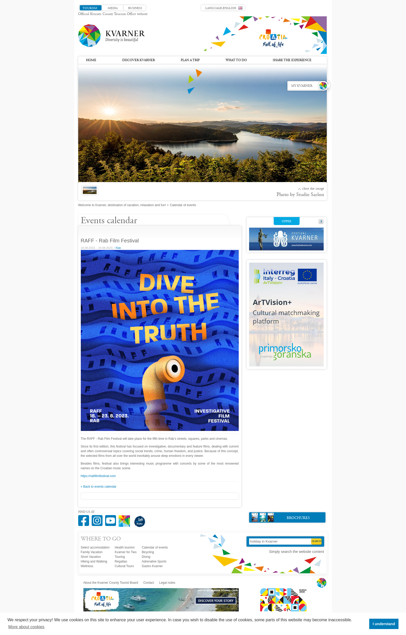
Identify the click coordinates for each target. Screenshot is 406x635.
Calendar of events (155, 547)
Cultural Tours (124, 566)
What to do (236, 60)
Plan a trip (190, 60)
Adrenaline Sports (154, 561)
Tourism (90, 8)
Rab (118, 247)
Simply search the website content (296, 552)
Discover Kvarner (138, 60)
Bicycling (148, 552)
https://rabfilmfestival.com (98, 476)
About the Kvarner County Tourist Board (110, 583)
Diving (146, 557)
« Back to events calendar (99, 486)
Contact (148, 583)
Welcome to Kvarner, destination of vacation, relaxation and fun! (122, 205)
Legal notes (167, 583)
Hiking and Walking (94, 561)
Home (91, 60)
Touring (120, 557)
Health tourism (125, 547)
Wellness (87, 566)
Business (135, 8)
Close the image (313, 188)
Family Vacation (92, 552)
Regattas (121, 561)
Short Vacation (91, 557)
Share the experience (292, 60)
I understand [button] (384, 624)
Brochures (281, 517)
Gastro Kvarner (152, 566)
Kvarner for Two (125, 552)
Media (113, 8)
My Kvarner (301, 86)
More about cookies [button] (26, 627)
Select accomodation (95, 547)
